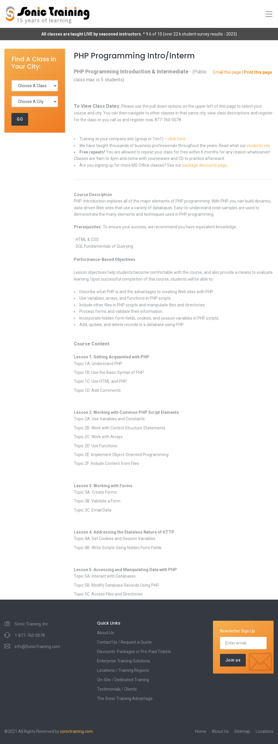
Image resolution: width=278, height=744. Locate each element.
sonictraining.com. (77, 731)
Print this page (258, 72)
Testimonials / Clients (117, 689)
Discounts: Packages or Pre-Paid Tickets (134, 651)
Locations (265, 731)
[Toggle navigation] (269, 14)
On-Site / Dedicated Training (123, 679)
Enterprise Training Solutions (123, 661)
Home (200, 731)
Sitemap (242, 731)
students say (258, 145)
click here (176, 138)
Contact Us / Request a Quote (124, 642)
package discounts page (204, 165)
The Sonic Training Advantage (125, 698)
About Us (105, 632)
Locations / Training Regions (123, 670)
